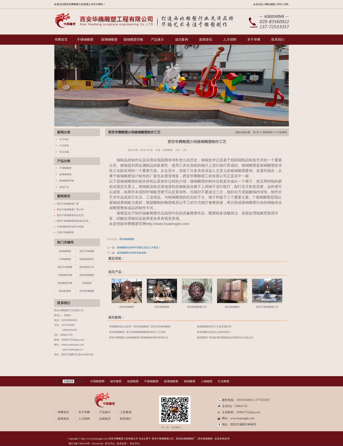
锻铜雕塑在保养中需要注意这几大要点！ (139, 247)
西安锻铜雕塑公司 (197, 307)
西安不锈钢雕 (86, 251)
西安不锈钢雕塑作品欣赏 (70, 215)
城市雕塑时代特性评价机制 (131, 252)
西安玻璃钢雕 (86, 291)
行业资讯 (64, 145)
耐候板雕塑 (65, 291)
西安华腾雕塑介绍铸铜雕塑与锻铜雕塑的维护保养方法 (138, 337)
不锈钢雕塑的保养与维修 (70, 226)
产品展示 (157, 39)
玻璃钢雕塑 (109, 39)
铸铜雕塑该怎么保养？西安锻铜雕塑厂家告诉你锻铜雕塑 (139, 326)
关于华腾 (253, 39)
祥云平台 (110, 443)
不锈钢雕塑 (85, 39)
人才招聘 (229, 39)
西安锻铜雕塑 (86, 275)
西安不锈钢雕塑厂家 (68, 203)
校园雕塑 (133, 381)
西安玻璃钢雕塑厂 (186, 438)
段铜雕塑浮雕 (65, 283)
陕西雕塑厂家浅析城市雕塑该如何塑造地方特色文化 (225, 337)
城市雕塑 (115, 381)
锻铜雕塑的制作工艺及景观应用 (214, 326)
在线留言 (105, 418)
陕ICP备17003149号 (79, 443)
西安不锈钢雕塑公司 (267, 307)
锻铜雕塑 (189, 381)
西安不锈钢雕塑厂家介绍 (70, 209)
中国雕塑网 (97, 381)
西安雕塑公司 (86, 267)
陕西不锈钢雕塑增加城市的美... (74, 221)
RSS (279, 4)
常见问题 (64, 152)
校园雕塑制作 (86, 259)
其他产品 (64, 187)
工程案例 (125, 412)
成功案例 (181, 39)
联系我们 (277, 39)
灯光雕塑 (223, 381)
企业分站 (258, 4)
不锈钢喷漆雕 (65, 275)
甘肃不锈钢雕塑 (65, 232)
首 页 (256, 132)
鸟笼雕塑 (87, 283)
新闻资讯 (205, 39)
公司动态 (64, 139)
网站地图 (270, 4)
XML (286, 4)
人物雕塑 (206, 381)
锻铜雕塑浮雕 (133, 39)
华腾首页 (61, 39)
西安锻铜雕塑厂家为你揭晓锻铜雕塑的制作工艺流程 (137, 332)
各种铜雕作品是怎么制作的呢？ (214, 332)
